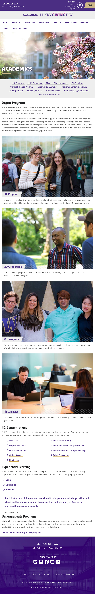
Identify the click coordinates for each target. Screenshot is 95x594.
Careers (58, 23)
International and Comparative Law (68, 445)
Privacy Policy (37, 574)
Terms (49, 574)
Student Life (45, 23)
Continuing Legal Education (76, 90)
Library (6, 28)
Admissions (30, 23)
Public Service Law (61, 455)
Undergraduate (16, 90)
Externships (11, 485)
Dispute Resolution (17, 445)
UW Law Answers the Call (49, 94)
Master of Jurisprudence (57, 83)
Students (71, 4)
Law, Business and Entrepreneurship (69, 450)
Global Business (16, 455)
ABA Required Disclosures (66, 574)
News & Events (20, 28)
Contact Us (23, 574)
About (6, 23)
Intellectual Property (62, 440)
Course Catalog (53, 90)
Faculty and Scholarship (76, 23)
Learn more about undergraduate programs (21, 532)
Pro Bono (10, 489)
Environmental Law (17, 450)
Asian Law (13, 440)
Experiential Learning (47, 87)
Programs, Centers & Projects (74, 87)
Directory (72, 2)
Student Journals (34, 90)
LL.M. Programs (35, 83)
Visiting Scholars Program (21, 87)
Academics (17, 23)
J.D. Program (18, 83)
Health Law (14, 460)
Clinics (8, 480)
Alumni (72, 9)
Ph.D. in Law (77, 83)
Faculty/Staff (70, 6)
